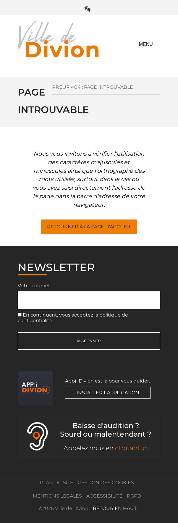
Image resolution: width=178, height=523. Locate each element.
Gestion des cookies (106, 482)
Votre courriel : (34, 285)
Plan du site (56, 482)
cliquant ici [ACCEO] (131, 448)
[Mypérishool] (89, 7)
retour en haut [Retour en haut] (115, 508)
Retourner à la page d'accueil (89, 227)
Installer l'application (108, 393)
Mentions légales (57, 496)
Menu (146, 44)
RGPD (134, 496)
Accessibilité (104, 496)
